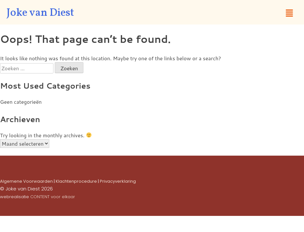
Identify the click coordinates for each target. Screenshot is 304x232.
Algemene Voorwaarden (26, 181)
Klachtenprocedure (76, 181)
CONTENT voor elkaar (52, 197)
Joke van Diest (40, 13)
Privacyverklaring (118, 181)
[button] (289, 13)
